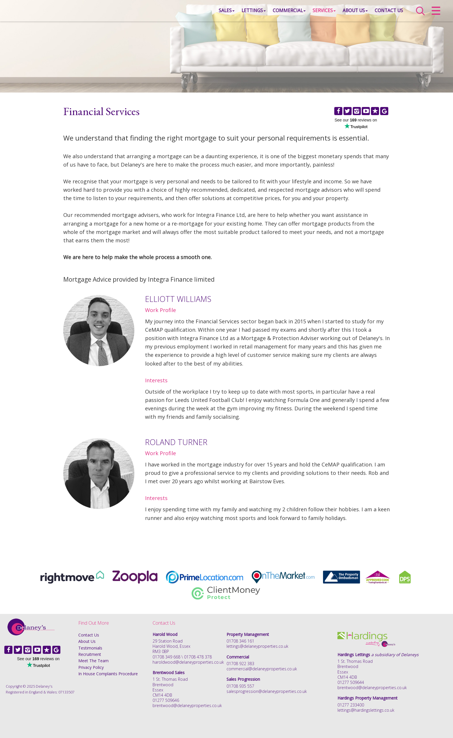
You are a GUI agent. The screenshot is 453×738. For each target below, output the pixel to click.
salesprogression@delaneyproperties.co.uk (266, 691)
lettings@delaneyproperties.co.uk (257, 646)
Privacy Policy (91, 667)
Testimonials (90, 648)
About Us (349, 13)
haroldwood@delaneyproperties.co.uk (188, 662)
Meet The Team (93, 660)
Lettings (247, 13)
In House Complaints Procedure (108, 673)
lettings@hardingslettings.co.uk (365, 710)
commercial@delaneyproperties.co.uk (261, 668)
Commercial (283, 13)
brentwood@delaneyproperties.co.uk (187, 705)
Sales (221, 13)
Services (318, 13)
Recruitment (89, 654)
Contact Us (383, 13)
